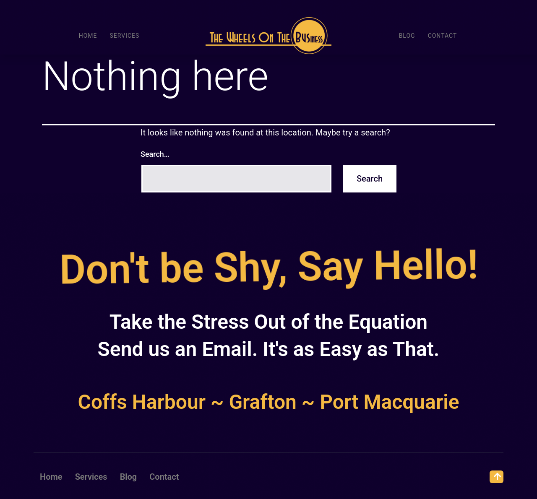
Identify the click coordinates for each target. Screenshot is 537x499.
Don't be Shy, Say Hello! (266, 267)
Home (88, 35)
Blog (407, 35)
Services (124, 35)
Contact (442, 35)
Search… (155, 154)
